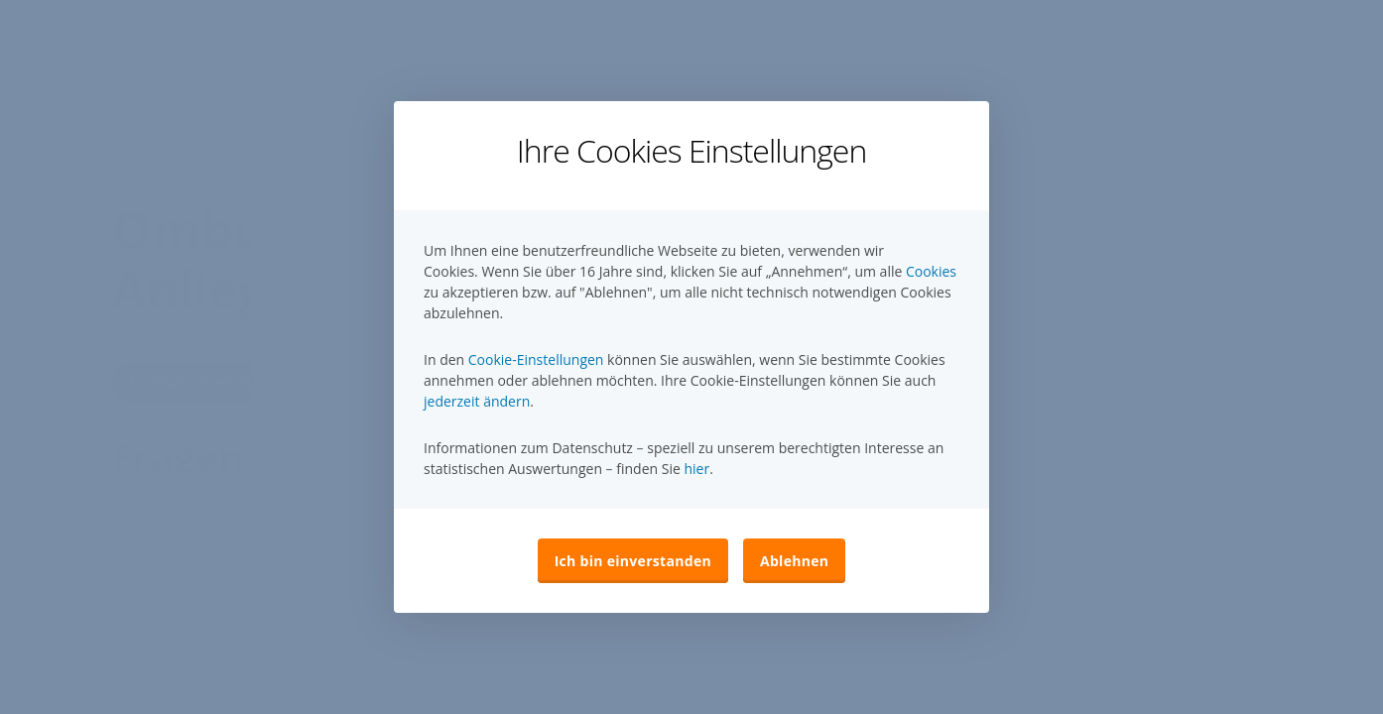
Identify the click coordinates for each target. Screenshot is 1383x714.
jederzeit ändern (477, 401)
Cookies (931, 271)
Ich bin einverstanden (633, 560)
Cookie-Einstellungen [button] (536, 359)
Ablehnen (794, 560)
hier (696, 468)
